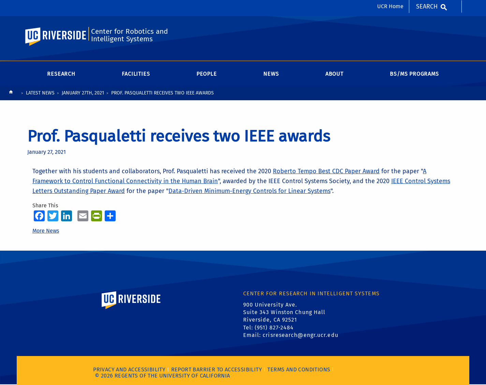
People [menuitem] (206, 74)
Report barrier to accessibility (216, 369)
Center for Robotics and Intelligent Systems (129, 35)
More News (45, 230)
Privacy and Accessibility (129, 369)
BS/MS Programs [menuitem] (414, 74)
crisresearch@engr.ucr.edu (300, 335)
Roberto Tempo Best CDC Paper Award (326, 171)
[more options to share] (110, 216)
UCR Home (390, 6)
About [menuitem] (334, 74)
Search (427, 6)
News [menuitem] (271, 74)
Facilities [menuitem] (136, 74)
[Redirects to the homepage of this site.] (11, 93)
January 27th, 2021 (83, 93)
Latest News (40, 93)
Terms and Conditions (298, 369)
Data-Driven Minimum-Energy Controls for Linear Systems (249, 191)
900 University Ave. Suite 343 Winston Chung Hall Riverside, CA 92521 (284, 312)
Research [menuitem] (61, 74)
